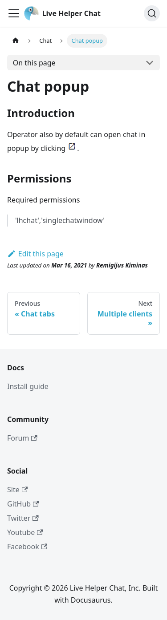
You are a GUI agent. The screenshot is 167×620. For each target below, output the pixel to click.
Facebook (27, 546)
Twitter (23, 518)
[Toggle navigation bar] (13, 13)
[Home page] (15, 41)
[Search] (152, 13)
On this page (34, 63)
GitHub (23, 504)
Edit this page (35, 254)
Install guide (28, 386)
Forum (22, 438)
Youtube (25, 532)
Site (17, 489)
